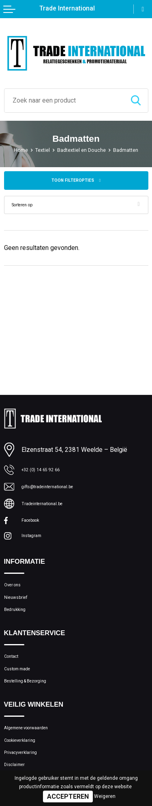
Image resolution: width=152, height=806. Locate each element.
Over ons (16, 593)
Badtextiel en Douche (82, 149)
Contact (15, 674)
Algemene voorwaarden (36, 756)
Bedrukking (18, 624)
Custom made (23, 690)
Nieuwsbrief (20, 609)
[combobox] (64, 100)
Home (12, 149)
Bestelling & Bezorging (34, 705)
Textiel (37, 149)
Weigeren (105, 796)
